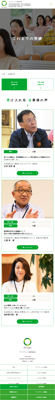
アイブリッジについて (13, 378)
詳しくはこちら (30, 173)
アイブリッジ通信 (41, 392)
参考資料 (41, 386)
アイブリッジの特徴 (41, 367)
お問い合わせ (14, 386)
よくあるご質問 (41, 378)
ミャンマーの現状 (41, 383)
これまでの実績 (41, 373)
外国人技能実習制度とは (14, 373)
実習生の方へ (14, 392)
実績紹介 (14, 397)
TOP (3, 74)
